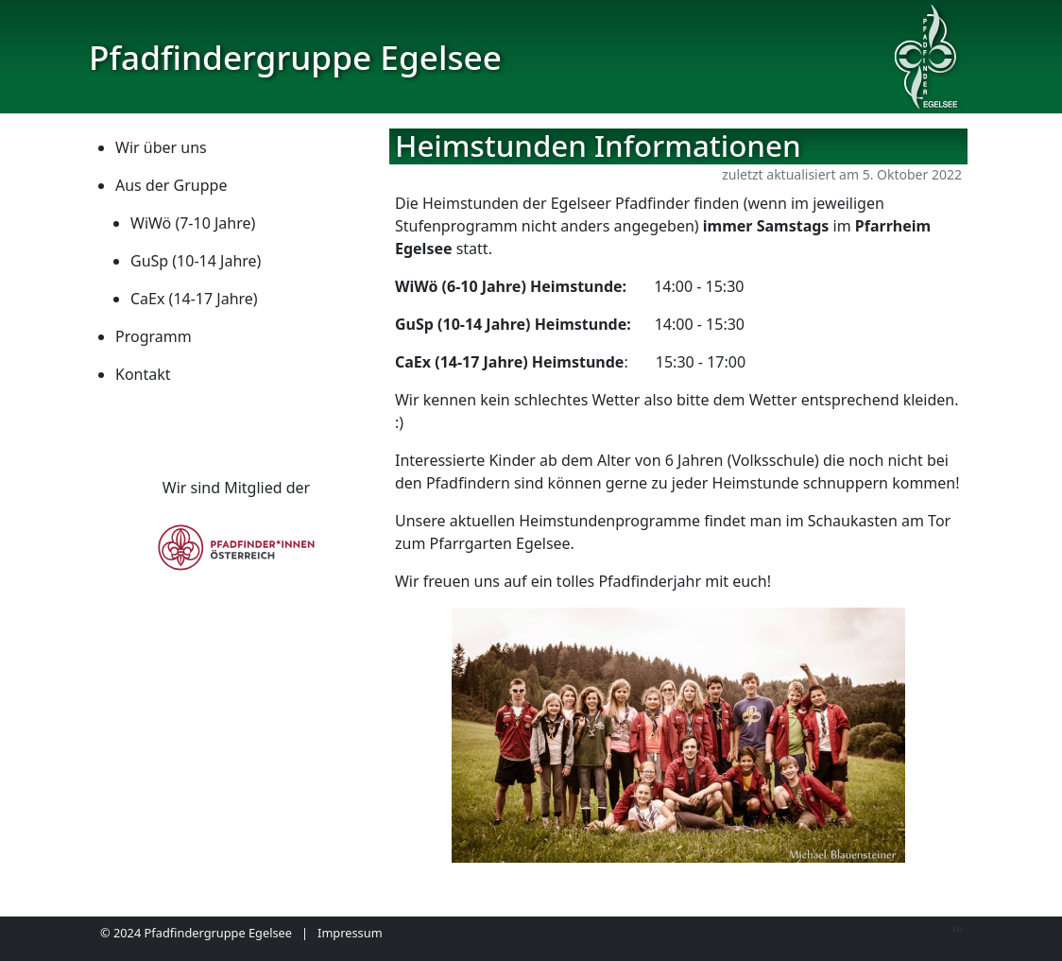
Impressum (350, 932)
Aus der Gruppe (171, 185)
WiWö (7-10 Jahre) (192, 223)
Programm (153, 336)
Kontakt (143, 374)
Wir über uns (161, 147)
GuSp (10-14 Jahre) (195, 260)
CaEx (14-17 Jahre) (194, 298)
